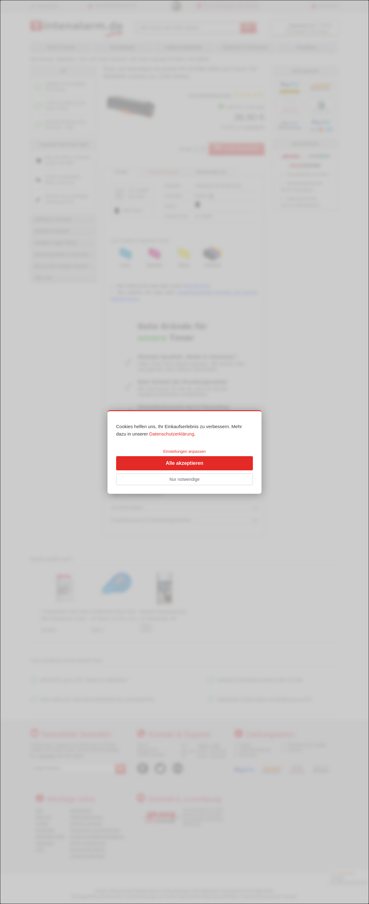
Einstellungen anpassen (184, 451)
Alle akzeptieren (184, 463)
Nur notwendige (184, 479)
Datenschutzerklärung (171, 433)
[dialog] (184, 452)
